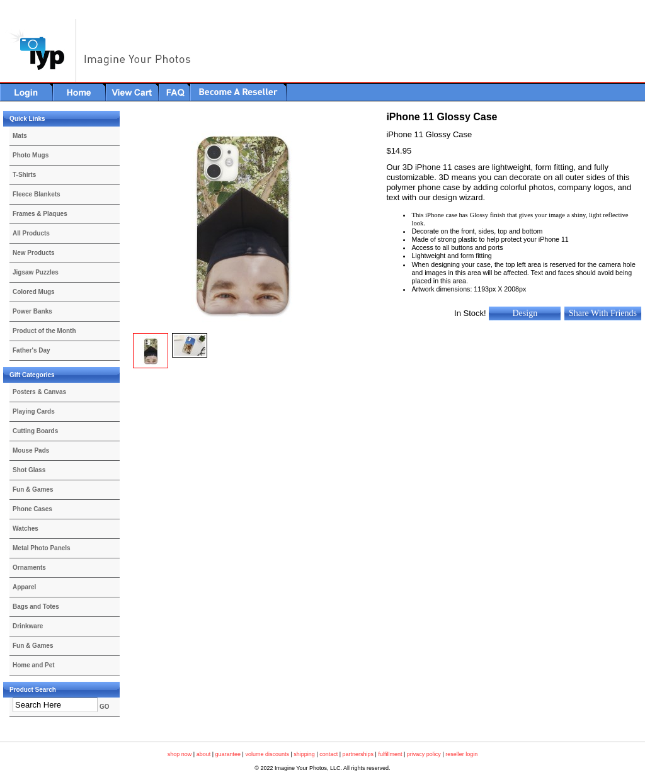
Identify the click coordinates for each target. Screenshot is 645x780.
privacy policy (424, 754)
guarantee (228, 754)
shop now (180, 754)
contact (328, 754)
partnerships (358, 754)
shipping (304, 754)
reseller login (461, 754)
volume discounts (267, 754)
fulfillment (390, 754)
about (204, 754)
